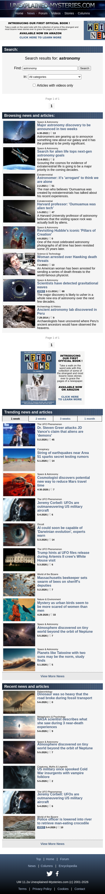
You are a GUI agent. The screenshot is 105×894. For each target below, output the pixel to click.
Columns (84, 13)
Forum (43, 13)
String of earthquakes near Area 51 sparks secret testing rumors (63, 454)
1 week (15, 418)
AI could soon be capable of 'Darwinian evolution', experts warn (61, 531)
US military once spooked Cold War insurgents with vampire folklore (62, 773)
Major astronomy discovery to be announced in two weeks (64, 127)
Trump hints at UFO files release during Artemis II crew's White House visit (63, 556)
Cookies (63, 889)
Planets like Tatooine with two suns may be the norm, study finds (61, 656)
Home (19, 13)
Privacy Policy (42, 889)
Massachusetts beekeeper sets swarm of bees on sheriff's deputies (62, 581)
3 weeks (65, 418)
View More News (52, 676)
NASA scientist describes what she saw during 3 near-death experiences (62, 723)
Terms (22, 889)
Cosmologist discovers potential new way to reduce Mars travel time (63, 481)
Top (38, 859)
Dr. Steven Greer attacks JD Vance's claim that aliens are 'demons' (60, 431)
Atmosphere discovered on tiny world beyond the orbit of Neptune (65, 629)
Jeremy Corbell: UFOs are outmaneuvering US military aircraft (60, 506)
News (31, 13)
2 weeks (41, 418)
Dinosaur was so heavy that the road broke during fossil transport (64, 696)
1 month (89, 418)
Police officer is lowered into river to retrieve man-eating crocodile (64, 821)
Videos (56, 13)
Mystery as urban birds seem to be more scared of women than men (62, 606)
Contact (80, 889)
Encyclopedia (68, 866)
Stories (69, 13)
